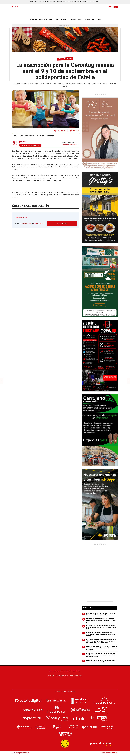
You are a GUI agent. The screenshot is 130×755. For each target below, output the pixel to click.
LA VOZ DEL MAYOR (95, 1)
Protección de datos (75, 675)
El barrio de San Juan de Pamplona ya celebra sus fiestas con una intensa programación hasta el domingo (99, 655)
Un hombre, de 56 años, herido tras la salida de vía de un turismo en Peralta (99, 661)
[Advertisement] (100, 573)
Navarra (51, 19)
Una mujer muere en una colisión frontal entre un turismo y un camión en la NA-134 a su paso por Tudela (99, 648)
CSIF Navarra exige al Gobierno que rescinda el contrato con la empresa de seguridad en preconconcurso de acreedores (99, 641)
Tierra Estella (43, 19)
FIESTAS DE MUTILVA (68, 1)
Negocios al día (96, 19)
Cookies (58, 675)
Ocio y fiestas (72, 19)
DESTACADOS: (33, 1)
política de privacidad (38, 223)
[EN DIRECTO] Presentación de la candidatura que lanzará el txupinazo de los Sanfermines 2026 (99, 627)
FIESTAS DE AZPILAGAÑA (56, 1)
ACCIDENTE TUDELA (44, 1)
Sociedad (63, 19)
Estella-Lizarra (33, 19)
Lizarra (21, 136)
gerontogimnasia (30, 136)
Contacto (69, 671)
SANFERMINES (77, 1)
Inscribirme (62, 223)
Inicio (51, 671)
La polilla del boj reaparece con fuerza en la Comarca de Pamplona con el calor (98, 614)
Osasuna (87, 19)
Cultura (57, 19)
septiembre (50, 136)
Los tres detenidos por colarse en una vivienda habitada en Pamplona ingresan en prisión (98, 634)
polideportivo (41, 136)
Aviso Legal (51, 675)
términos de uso (26, 223)
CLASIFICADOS (85, 1)
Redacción (22, 141)
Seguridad (65, 675)
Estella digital (65, 59)
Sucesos (80, 19)
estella (15, 136)
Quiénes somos (59, 671)
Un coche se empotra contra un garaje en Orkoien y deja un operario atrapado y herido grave (99, 620)
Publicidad (76, 671)
